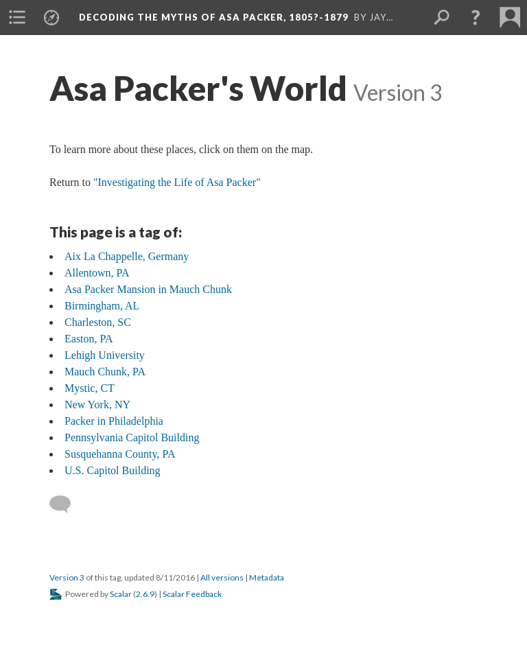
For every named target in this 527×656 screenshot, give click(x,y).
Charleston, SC (98, 322)
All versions (222, 577)
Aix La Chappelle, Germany (127, 256)
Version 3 (66, 577)
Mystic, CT (90, 388)
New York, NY (97, 404)
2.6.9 (145, 594)
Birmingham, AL (102, 306)
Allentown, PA (97, 273)
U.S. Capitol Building (113, 470)
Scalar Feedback (192, 594)
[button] (475, 17)
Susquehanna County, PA (120, 454)
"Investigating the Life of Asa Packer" (177, 182)
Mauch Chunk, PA (105, 371)
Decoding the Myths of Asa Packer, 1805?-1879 (214, 17)
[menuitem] (17, 17)
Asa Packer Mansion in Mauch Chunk (148, 289)
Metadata (266, 577)
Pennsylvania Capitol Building (132, 437)
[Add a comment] (66, 504)
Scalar (121, 594)
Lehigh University (105, 355)
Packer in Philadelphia (114, 421)
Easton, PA (89, 338)
